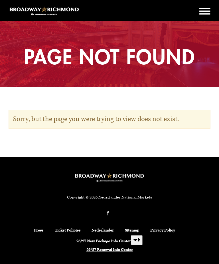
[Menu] (204, 11)
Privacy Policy (162, 230)
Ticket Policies (67, 230)
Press (38, 230)
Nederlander (103, 230)
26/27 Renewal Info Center (109, 250)
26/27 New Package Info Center (103, 241)
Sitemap (132, 230)
